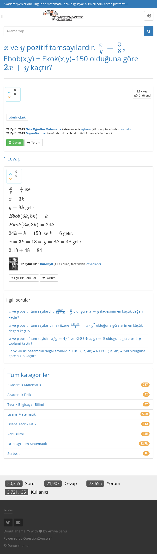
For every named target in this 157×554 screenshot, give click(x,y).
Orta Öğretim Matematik (43, 129)
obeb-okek (17, 117)
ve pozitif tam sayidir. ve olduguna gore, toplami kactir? (75, 341)
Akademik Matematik (24, 385)
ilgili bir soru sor (25, 278)
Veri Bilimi (15, 434)
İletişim (8, 510)
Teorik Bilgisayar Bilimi (25, 404)
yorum (35, 143)
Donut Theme (14, 531)
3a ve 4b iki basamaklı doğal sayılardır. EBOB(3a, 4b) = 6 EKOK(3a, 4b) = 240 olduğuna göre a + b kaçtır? (77, 353)
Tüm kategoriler (28, 375)
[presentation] (6, 47)
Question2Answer (37, 538)
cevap (16, 143)
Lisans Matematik (21, 414)
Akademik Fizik (19, 394)
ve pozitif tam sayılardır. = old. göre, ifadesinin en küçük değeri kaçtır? (76, 313)
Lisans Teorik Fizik (21, 424)
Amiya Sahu (57, 531)
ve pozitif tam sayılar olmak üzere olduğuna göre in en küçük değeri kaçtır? (76, 328)
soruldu (126, 129)
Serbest (13, 453)
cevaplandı (93, 264)
